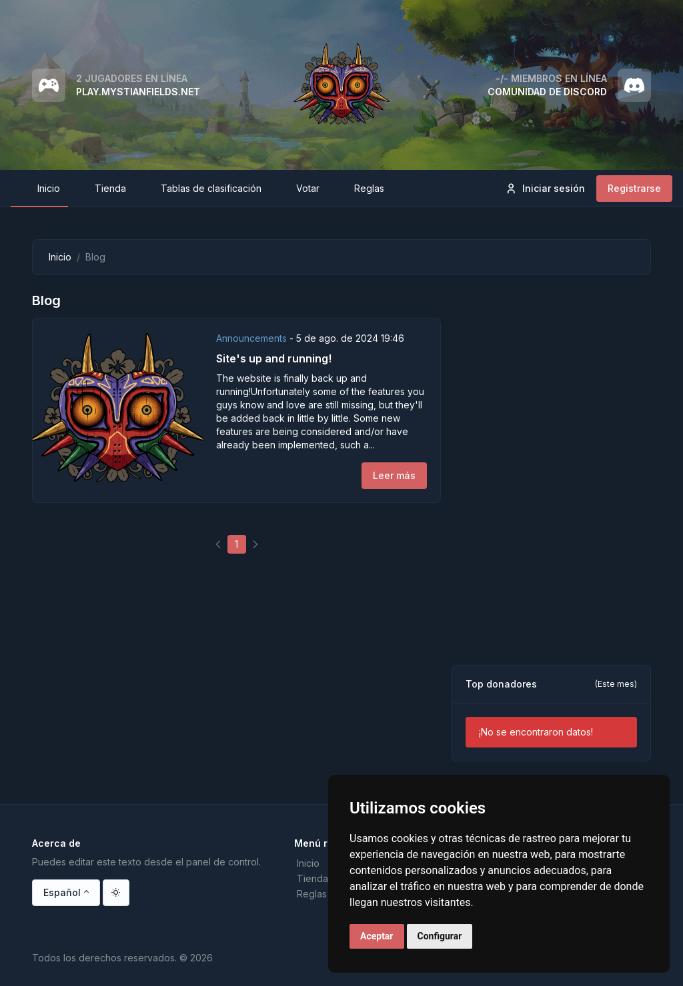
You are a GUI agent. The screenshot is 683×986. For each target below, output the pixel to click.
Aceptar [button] (377, 936)
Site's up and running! (273, 358)
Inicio (60, 256)
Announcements (252, 338)
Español (62, 892)
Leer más (394, 475)
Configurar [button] (440, 936)
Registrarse (634, 188)
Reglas (312, 893)
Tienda (312, 878)
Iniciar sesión (545, 189)
